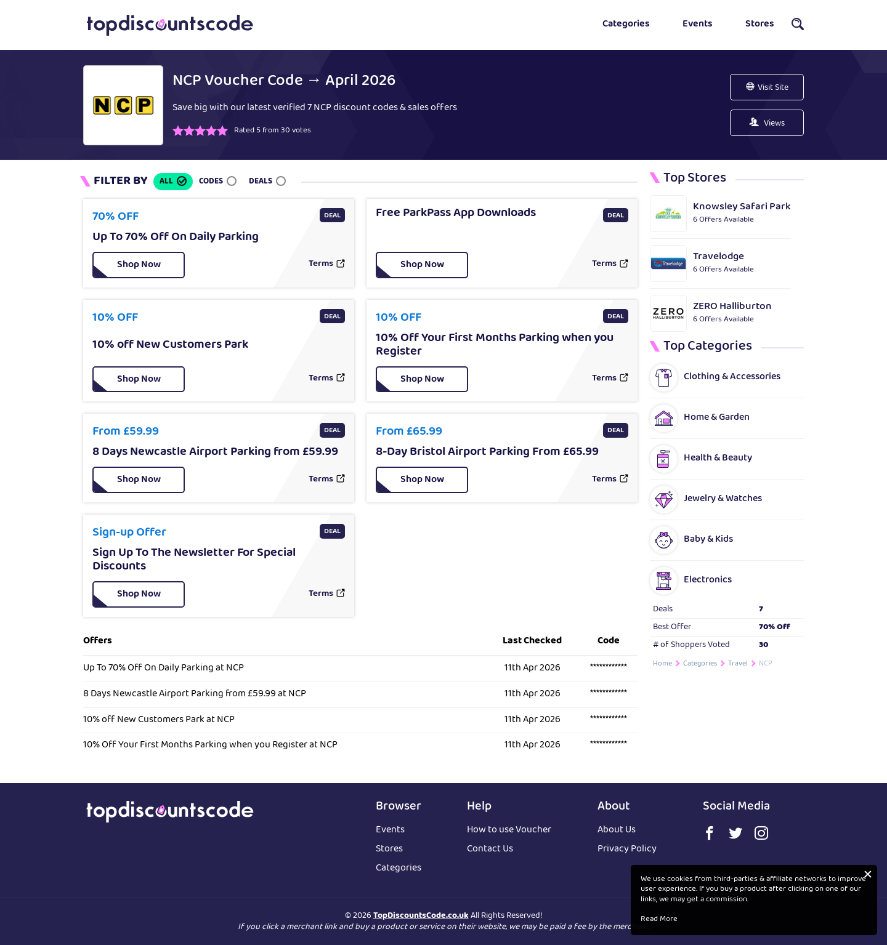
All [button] (166, 182)
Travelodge (718, 257)
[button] (798, 27)
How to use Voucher (509, 830)
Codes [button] (211, 182)
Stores (759, 24)
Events (697, 24)
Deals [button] (260, 182)
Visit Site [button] (773, 88)
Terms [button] (321, 265)
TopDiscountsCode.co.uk (421, 916)
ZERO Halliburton (732, 307)
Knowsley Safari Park (742, 207)
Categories (626, 24)
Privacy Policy (627, 849)
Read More (659, 920)
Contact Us (490, 849)
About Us (616, 830)
